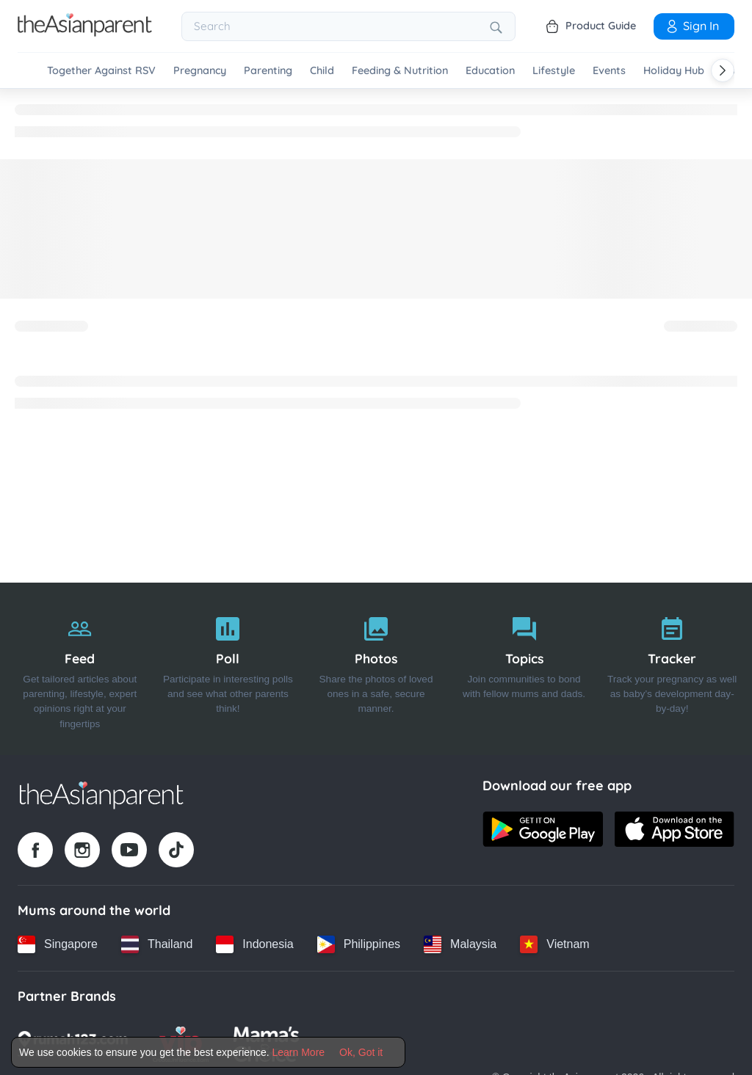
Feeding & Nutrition (400, 71)
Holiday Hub (673, 71)
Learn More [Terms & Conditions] (298, 1052)
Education (490, 71)
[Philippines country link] (358, 944)
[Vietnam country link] (554, 944)
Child (322, 71)
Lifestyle (553, 71)
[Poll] (228, 669)
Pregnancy (199, 71)
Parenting (268, 71)
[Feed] (80, 669)
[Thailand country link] (156, 944)
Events (609, 71)
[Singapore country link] (58, 944)
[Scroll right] (722, 70)
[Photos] (376, 669)
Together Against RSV (101, 71)
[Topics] (524, 669)
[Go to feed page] (85, 32)
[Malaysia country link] (460, 944)
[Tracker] (672, 669)
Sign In (692, 25)
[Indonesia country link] (254, 944)
